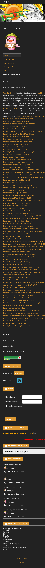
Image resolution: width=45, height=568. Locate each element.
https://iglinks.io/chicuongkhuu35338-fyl (16, 262)
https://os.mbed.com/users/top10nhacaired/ (18, 195)
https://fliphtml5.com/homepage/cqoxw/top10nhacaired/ (22, 152)
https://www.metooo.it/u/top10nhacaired (17, 287)
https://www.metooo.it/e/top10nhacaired (17, 290)
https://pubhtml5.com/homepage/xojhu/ (17, 144)
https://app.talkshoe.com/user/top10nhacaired (19, 211)
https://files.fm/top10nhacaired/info (15, 200)
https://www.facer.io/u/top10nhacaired (16, 180)
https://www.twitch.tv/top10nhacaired (16, 136)
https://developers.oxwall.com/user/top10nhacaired (21, 175)
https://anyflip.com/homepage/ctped (15, 149)
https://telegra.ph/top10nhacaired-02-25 (17, 198)
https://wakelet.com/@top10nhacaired (16, 147)
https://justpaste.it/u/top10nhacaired (15, 308)
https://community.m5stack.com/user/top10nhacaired (21, 311)
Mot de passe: (11, 402)
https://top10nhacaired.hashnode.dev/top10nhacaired (22, 170)
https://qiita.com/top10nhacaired (14, 183)
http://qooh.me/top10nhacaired (14, 208)
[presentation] (21, 411)
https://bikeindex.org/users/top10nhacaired (28, 247)
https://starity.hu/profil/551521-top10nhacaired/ (19, 226)
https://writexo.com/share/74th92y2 (15, 259)
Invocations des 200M (12, 487)
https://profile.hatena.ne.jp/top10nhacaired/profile (20, 218)
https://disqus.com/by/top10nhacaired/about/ (19, 124)
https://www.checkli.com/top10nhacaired (17, 236)
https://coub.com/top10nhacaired (14, 190)
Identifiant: (10, 397)
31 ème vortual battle (12, 464)
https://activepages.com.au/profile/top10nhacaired (20, 313)
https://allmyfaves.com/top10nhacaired (22, 295)
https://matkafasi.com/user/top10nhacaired (18, 321)
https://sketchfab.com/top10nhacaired (16, 126)
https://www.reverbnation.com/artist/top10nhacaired (21, 254)
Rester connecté (15, 406)
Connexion (10, 419)
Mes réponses (9, 63)
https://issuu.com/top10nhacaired (14, 157)
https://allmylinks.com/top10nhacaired (16, 206)
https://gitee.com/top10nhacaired (14, 239)
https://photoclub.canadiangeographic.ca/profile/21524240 (23, 318)
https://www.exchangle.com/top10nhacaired (18, 234)
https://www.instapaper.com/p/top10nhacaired (19, 139)
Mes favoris (8, 71)
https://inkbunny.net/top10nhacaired (15, 280)
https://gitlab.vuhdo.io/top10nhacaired (16, 326)
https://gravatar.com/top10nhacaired (16, 121)
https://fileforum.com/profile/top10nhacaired (18, 213)
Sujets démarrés (9, 59)
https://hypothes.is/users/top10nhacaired (17, 252)
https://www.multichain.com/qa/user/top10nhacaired (21, 298)
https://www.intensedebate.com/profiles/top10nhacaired (22, 249)
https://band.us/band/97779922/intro (16, 154)
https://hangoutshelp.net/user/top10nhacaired (19, 264)
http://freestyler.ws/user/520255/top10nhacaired (19, 134)
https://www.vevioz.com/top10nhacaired (17, 224)
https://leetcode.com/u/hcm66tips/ (15, 323)
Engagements (9, 67)
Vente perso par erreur (12, 476)
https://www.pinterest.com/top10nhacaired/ (18, 119)
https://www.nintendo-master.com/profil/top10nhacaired (22, 231)
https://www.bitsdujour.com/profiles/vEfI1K (17, 160)
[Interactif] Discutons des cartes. (16, 509)
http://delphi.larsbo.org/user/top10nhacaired (18, 300)
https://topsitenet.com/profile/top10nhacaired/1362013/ (22, 131)
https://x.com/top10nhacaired (13, 129)
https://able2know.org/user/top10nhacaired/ (18, 162)
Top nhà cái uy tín (9, 93)
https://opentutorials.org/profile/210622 (17, 282)
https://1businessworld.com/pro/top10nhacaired (20, 270)
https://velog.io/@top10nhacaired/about (17, 272)
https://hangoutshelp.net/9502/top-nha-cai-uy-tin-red (21, 267)
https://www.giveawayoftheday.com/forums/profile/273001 (23, 241)
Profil (6, 55)
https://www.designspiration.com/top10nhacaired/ (20, 229)
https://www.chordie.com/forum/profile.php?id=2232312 (22, 216)
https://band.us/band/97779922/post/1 (16, 165)
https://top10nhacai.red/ (11, 108)
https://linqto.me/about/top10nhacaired (17, 277)
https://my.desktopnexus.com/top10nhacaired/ (19, 185)
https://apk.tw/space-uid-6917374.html (19, 306)
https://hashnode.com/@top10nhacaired (17, 167)
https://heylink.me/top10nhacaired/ (15, 193)
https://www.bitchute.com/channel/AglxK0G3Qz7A (20, 188)
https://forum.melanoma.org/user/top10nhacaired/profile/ (23, 177)
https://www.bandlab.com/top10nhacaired (17, 221)
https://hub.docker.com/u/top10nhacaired (17, 142)
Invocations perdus (11, 498)
